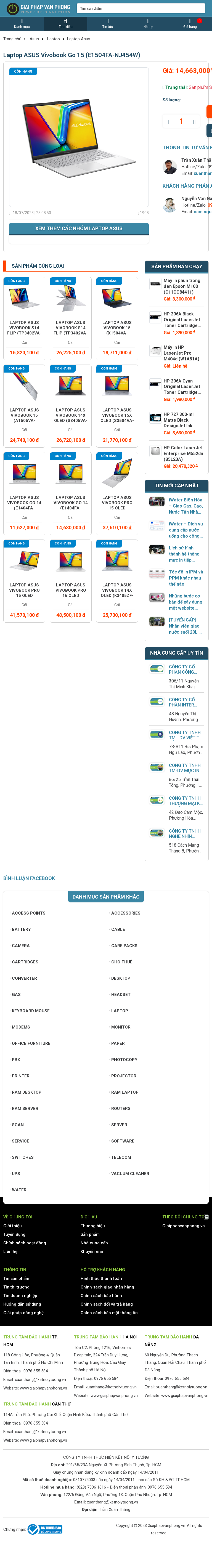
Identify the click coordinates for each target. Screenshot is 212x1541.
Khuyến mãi (92, 1251)
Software (121, 1141)
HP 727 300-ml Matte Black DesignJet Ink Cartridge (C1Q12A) (179, 426)
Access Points (28, 913)
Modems (20, 1027)
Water (18, 1189)
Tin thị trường (16, 1287)
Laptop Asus (78, 38)
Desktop (119, 978)
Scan (17, 1124)
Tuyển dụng (14, 1234)
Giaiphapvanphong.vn (183, 1225)
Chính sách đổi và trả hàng (107, 1304)
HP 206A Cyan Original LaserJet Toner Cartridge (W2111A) (182, 389)
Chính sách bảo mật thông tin (109, 1312)
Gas (15, 994)
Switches (22, 1157)
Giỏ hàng (190, 23)
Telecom (120, 1157)
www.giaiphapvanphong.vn (43, 1388)
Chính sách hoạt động (24, 1242)
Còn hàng (23, 71)
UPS (15, 1173)
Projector (122, 1076)
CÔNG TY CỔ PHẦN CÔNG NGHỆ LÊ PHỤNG (185, 672)
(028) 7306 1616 (91, 1487)
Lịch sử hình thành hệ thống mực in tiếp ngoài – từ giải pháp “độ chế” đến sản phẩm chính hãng (184, 554)
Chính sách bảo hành (101, 1295)
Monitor (120, 1027)
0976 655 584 (160, 1487)
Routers (120, 1108)
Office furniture (30, 1043)
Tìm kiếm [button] (65, 23)
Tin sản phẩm (16, 1278)
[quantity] (181, 121)
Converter (23, 978)
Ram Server (24, 1108)
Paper (117, 1043)
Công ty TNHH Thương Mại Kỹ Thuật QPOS (186, 803)
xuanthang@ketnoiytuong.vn (40, 1379)
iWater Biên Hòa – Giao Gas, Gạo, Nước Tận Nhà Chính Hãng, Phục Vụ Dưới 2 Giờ (186, 506)
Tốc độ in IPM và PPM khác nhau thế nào (186, 578)
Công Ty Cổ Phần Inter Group (182, 705)
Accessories (125, 913)
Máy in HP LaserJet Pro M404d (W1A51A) (181, 353)
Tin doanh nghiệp (20, 1295)
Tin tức (107, 23)
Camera (20, 945)
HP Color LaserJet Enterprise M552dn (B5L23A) (183, 453)
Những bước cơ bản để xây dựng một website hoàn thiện (185, 602)
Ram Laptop (124, 1092)
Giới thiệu (12, 1225)
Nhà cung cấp (94, 1242)
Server (118, 1124)
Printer (20, 1076)
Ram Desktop (25, 1092)
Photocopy (123, 1059)
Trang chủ (12, 38)
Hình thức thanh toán (101, 1278)
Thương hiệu (93, 1225)
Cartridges (24, 962)
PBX (15, 1059)
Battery (20, 929)
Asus (34, 38)
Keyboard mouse (30, 1010)
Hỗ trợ (148, 23)
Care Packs (123, 945)
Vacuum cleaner (129, 1173)
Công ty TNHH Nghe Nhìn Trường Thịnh (185, 836)
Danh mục (22, 23)
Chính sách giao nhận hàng (107, 1287)
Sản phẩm (90, 1234)
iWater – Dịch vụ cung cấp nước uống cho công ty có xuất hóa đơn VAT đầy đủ (186, 530)
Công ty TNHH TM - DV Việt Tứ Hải (185, 738)
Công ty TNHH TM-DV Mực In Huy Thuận (185, 771)
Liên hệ (10, 1251)
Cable (117, 929)
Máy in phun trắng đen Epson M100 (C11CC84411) (182, 286)
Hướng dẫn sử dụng (22, 1304)
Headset (120, 994)
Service (19, 1141)
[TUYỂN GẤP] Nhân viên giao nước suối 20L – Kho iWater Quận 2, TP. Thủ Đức (186, 626)
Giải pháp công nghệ (23, 1312)
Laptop (53, 38)
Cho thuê (120, 962)
